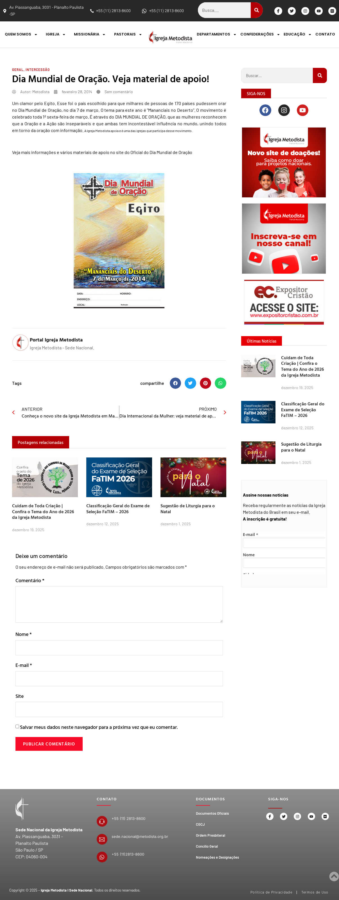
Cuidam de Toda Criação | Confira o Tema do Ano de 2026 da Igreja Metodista (43, 511)
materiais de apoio (91, 152)
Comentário (29, 580)
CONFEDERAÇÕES (260, 34)
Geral (18, 70)
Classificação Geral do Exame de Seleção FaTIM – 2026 (118, 508)
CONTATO (325, 34)
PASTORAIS (128, 34)
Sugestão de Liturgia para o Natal (188, 508)
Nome (23, 634)
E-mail (23, 665)
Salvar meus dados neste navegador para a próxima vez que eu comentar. (99, 728)
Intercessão (38, 70)
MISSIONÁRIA (90, 34)
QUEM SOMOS (21, 34)
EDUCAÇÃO (298, 34)
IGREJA (56, 34)
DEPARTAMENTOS (217, 34)
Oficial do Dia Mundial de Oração (161, 152)
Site (19, 697)
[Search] (257, 10)
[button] (175, 383)
